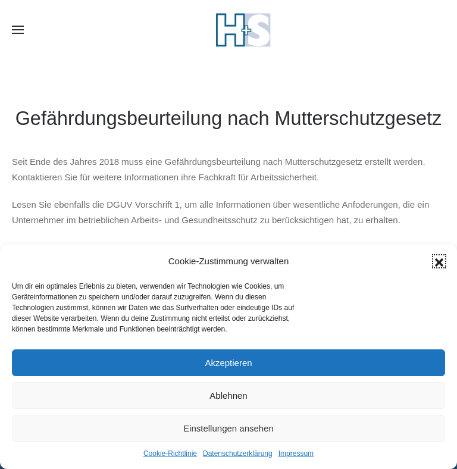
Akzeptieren (228, 363)
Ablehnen (228, 395)
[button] (439, 261)
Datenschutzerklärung (238, 453)
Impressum (296, 453)
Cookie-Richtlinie (170, 453)
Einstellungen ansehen (228, 428)
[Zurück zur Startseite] (243, 30)
